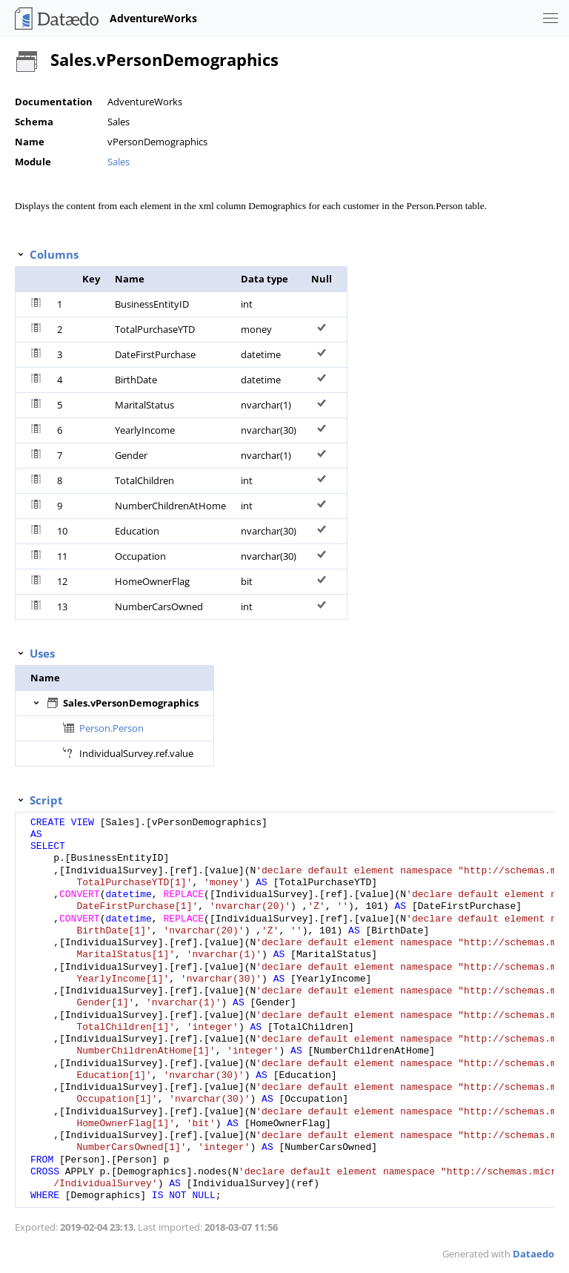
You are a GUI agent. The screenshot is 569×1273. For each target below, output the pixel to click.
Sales (118, 161)
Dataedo (533, 1253)
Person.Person (111, 728)
